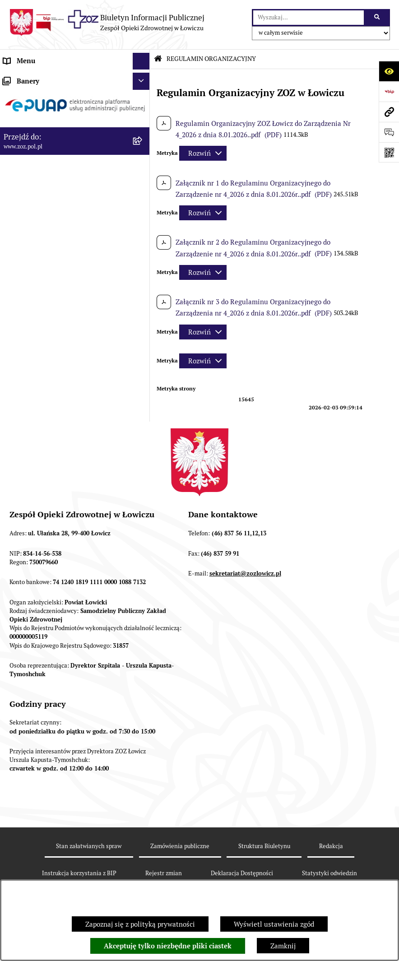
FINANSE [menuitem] (18, 213)
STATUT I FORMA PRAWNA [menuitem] (45, 94)
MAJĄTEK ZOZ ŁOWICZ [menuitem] (39, 179)
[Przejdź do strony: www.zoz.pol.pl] (389, 112)
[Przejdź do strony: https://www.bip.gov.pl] (389, 91)
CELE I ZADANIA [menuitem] (29, 162)
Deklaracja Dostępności (242, 873)
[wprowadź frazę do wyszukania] (308, 17)
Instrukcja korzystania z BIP (79, 873)
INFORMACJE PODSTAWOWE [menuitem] (48, 78)
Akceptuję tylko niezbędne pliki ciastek (168, 946)
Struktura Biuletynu (264, 846)
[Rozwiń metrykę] (203, 153)
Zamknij (283, 946)
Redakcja (331, 846)
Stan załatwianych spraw (88, 846)
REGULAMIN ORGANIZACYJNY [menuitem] (51, 111)
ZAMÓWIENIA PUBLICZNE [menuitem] (44, 254)
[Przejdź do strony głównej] (106, 22)
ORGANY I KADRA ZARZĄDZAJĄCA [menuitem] (58, 128)
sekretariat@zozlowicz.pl (245, 573)
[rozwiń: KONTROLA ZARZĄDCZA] (142, 196)
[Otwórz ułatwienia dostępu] (389, 71)
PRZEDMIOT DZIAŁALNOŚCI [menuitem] (48, 145)
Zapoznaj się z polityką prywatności (140, 924)
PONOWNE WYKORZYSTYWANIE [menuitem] (55, 230)
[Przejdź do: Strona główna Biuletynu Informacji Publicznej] (158, 59)
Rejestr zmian (163, 873)
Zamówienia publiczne (179, 846)
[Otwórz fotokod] (389, 152)
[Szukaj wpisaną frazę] (377, 17)
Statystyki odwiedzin (329, 873)
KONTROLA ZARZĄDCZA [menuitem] (42, 196)
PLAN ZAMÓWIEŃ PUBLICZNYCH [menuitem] (55, 271)
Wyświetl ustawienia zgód (274, 924)
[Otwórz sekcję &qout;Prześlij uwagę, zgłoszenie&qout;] (389, 132)
